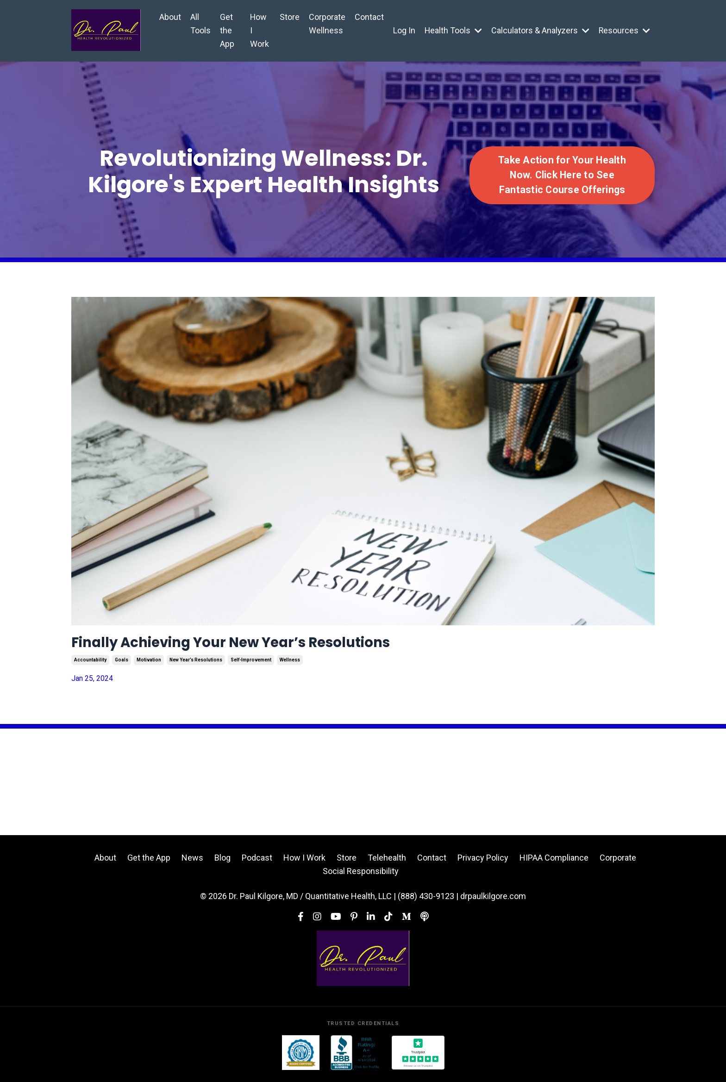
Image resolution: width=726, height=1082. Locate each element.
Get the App (227, 30)
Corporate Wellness (325, 23)
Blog (222, 861)
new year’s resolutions (195, 664)
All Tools (200, 23)
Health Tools (452, 30)
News (192, 861)
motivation (149, 664)
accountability (90, 664)
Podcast (257, 861)
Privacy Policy (482, 861)
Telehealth (387, 861)
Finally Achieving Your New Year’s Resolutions (268, 644)
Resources (624, 30)
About (170, 17)
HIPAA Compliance (553, 861)
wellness (290, 664)
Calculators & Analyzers (539, 30)
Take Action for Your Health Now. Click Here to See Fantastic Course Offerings (562, 175)
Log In (403, 30)
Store (288, 17)
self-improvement (251, 664)
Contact (367, 17)
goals (121, 664)
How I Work (258, 30)
